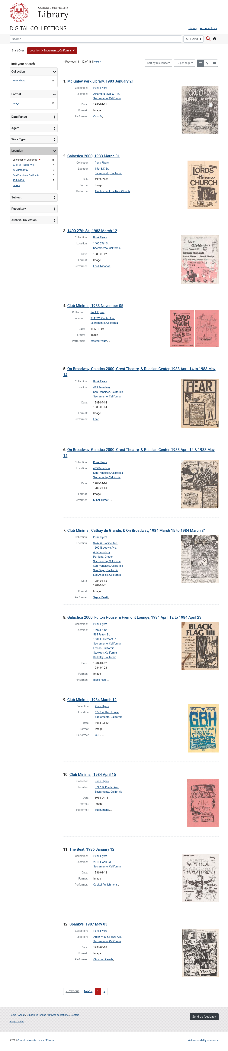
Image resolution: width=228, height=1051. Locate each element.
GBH (97, 735)
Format (16, 94)
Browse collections (58, 1014)
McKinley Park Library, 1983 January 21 (100, 81)
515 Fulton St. (101, 634)
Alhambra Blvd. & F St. (106, 94)
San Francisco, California (26, 175)
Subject (16, 197)
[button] (52, 50)
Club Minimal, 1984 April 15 (92, 774)
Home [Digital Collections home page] (13, 1014)
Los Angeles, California (107, 574)
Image (16, 103)
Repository (18, 209)
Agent (15, 128)
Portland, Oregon (103, 556)
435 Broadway (20, 169)
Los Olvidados (101, 266)
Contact (75, 1014)
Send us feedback (204, 1016)
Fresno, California (103, 648)
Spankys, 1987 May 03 (88, 924)
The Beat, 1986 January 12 (91, 849)
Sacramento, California (107, 98)
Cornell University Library (31, 1040)
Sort (157, 63)
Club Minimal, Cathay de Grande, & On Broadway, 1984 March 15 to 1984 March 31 (136, 530)
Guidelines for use (36, 1014)
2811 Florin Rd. (102, 862)
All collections (208, 28)
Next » (97, 61)
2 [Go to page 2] (104, 991)
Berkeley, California (104, 657)
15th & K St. (19, 180)
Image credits (17, 1021)
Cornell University (19, 12)
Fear (95, 419)
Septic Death (100, 597)
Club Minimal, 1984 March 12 (92, 699)
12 (183, 63)
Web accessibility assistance (203, 1040)
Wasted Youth (99, 341)
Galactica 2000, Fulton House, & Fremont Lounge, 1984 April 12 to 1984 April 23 (134, 617)
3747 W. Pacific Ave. (23, 164)
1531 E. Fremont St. (105, 639)
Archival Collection (24, 220)
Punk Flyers (19, 80)
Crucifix (97, 116)
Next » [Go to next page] (88, 991)
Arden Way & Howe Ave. (107, 936)
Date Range (19, 117)
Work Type (18, 139)
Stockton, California (105, 652)
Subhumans (102, 809)
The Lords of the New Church (112, 191)
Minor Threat (101, 500)
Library (53, 12)
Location (17, 150)
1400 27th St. (101, 243)
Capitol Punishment (105, 884)
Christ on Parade (103, 959)
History (192, 28)
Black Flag (99, 679)
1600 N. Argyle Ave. (105, 547)
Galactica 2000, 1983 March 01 (93, 156)
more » (16, 185)
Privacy (50, 1040)
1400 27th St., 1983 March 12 (92, 231)
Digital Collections (38, 28)
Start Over (18, 50)
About (21, 1014)
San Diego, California (105, 570)
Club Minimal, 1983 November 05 (95, 305)
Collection (18, 71)
